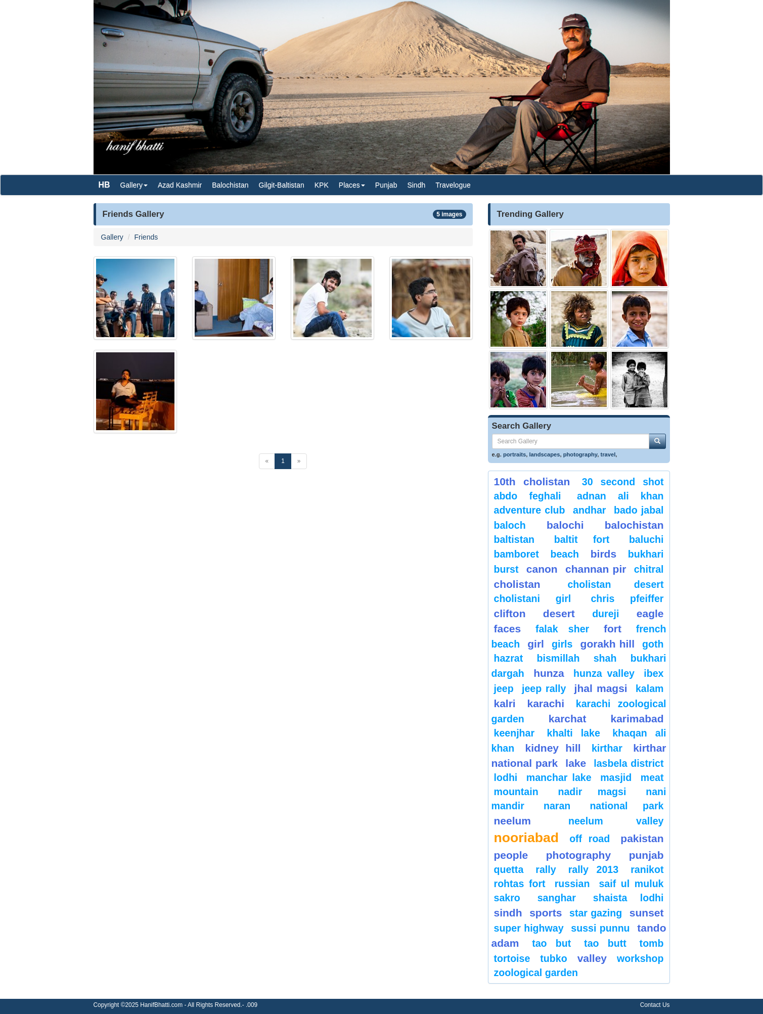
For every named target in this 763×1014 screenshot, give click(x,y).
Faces (507, 628)
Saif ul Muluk (631, 883)
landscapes (544, 454)
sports (545, 912)
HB (104, 184)
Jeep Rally (544, 688)
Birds (603, 554)
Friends (146, 237)
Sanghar (556, 897)
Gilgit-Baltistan (281, 185)
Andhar (589, 510)
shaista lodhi (628, 897)
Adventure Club (529, 510)
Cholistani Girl (532, 598)
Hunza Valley (604, 673)
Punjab (386, 185)
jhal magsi (600, 688)
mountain (516, 791)
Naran (557, 805)
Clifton (510, 613)
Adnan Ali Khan (620, 495)
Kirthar (607, 748)
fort (612, 628)
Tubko (553, 958)
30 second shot (623, 481)
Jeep (504, 688)
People (511, 855)
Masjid (616, 777)
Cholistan (517, 584)
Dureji (605, 613)
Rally (545, 869)
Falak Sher (562, 628)
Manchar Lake (559, 777)
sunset (647, 912)
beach (564, 554)
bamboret (516, 554)
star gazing (595, 912)
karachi (545, 703)
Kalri (505, 703)
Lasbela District (628, 763)
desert (559, 613)
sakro (507, 897)
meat (652, 777)
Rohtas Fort (520, 883)
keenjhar (514, 733)
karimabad (636, 718)
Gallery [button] (134, 185)
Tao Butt (605, 943)
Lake (575, 763)
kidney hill (553, 748)
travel (607, 454)
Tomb (652, 943)
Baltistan (514, 539)
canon (542, 569)
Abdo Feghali (527, 495)
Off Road (589, 838)
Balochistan (230, 185)
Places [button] (352, 185)
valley (592, 958)
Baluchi (646, 539)
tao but (551, 943)
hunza (548, 673)
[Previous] (267, 461)
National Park (626, 805)
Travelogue (453, 185)
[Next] (299, 461)
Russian (572, 883)
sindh (508, 912)
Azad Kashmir (180, 185)
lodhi (506, 777)
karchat (568, 718)
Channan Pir (595, 569)
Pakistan (641, 838)
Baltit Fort (582, 539)
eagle (650, 613)
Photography (578, 855)
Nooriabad (526, 837)
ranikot (647, 869)
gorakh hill (607, 644)
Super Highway (529, 928)
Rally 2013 (593, 869)
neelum (512, 820)
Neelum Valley (616, 820)
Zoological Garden (536, 972)
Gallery (112, 237)
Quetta (509, 869)
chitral (649, 569)
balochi (565, 525)
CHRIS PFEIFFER (627, 598)
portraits (514, 454)
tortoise (512, 958)
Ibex (653, 673)
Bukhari (646, 554)
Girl (535, 644)
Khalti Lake (573, 733)
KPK (322, 185)
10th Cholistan (532, 481)
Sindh (416, 185)
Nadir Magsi (592, 791)
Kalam (650, 688)
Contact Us (655, 1004)
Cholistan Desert (615, 584)
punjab (646, 855)
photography (580, 454)
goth (652, 644)
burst (506, 569)
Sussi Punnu (600, 928)
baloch (510, 525)
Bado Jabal (639, 510)
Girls (562, 644)
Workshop (640, 958)
